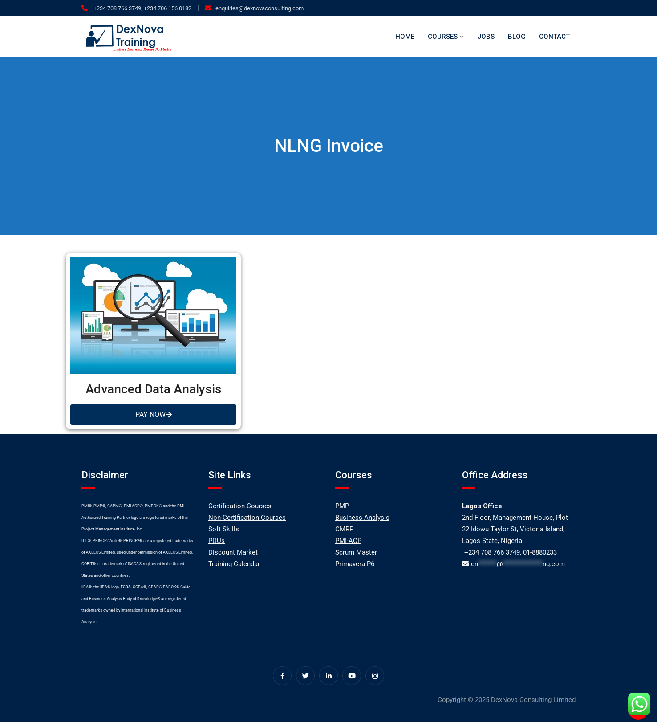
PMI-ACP (348, 541)
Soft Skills (223, 529)
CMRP (344, 529)
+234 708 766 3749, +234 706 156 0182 (141, 8)
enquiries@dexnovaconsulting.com (259, 8)
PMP (342, 506)
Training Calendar (234, 564)
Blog (517, 37)
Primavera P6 (354, 564)
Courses (443, 37)
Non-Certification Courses (247, 518)
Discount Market (233, 552)
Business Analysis (362, 518)
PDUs (216, 541)
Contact (554, 37)
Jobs (486, 37)
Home (404, 37)
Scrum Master (356, 552)
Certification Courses (240, 506)
